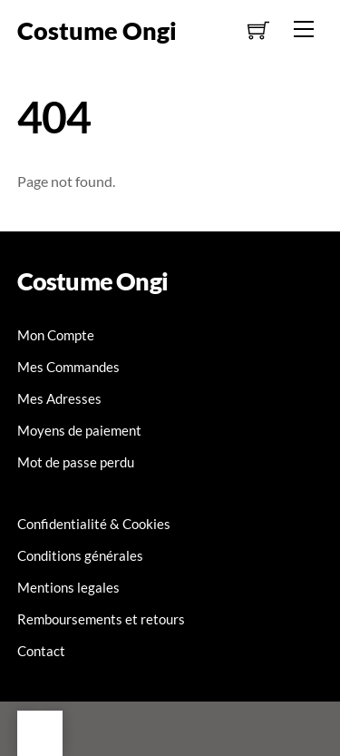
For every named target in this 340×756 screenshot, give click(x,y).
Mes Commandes (68, 366)
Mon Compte (55, 335)
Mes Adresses (59, 398)
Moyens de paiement (79, 430)
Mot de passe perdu (75, 462)
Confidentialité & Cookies (93, 523)
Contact (41, 651)
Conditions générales (80, 555)
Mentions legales (68, 587)
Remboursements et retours (101, 619)
